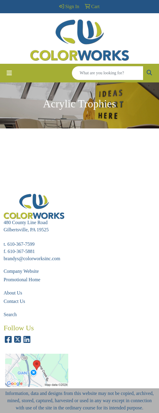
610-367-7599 (21, 244)
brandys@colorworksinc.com (32, 258)
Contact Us (14, 301)
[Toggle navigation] (9, 73)
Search (10, 314)
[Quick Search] (107, 73)
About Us (13, 292)
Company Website (21, 271)
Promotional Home (22, 279)
